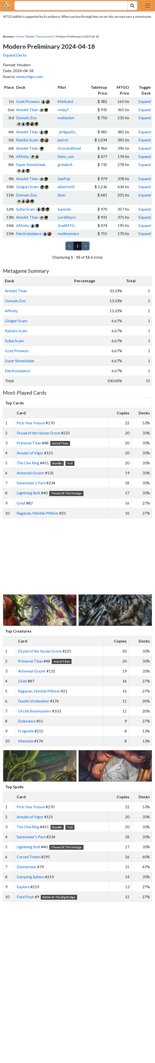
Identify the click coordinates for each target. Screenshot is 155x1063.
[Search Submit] (132, 5)
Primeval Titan (29, 442)
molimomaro (68, 233)
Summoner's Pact (31, 482)
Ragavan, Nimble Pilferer (38, 513)
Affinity (22, 156)
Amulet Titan (27, 109)
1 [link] (77, 246)
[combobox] (68, 6)
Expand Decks (15, 55)
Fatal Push (25, 896)
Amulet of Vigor (30, 452)
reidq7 (63, 109)
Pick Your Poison (31, 422)
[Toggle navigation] (147, 5)
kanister (64, 209)
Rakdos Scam (27, 139)
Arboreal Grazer (30, 472)
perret (63, 139)
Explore (23, 886)
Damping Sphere (30, 876)
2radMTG (66, 225)
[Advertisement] (82, 556)
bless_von (66, 156)
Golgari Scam (27, 186)
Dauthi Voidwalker (33, 701)
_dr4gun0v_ (67, 131)
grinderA (65, 164)
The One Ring (28, 462)
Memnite (25, 741)
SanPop (64, 178)
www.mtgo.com (29, 76)
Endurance (27, 721)
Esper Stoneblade (30, 164)
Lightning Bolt (28, 492)
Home (20, 36)
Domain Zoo (26, 117)
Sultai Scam (25, 209)
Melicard (65, 101)
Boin (61, 195)
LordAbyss (67, 217)
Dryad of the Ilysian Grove (38, 432)
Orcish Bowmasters (34, 711)
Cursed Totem (28, 856)
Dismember (26, 866)
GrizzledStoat (69, 148)
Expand (144, 101)
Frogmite (26, 731)
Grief (21, 503)
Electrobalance (28, 233)
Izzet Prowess (28, 101)
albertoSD (66, 186)
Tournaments (45, 36)
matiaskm (66, 117)
